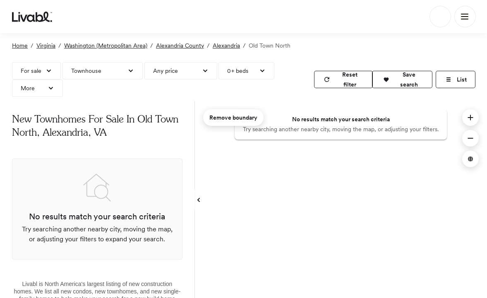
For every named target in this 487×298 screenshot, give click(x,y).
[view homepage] (32, 17)
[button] (402, 79)
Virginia (45, 45)
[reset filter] (343, 79)
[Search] (440, 16)
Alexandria (226, 45)
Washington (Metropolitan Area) (105, 45)
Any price (165, 70)
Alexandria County (180, 45)
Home (20, 45)
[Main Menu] (465, 16)
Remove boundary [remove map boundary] (233, 117)
